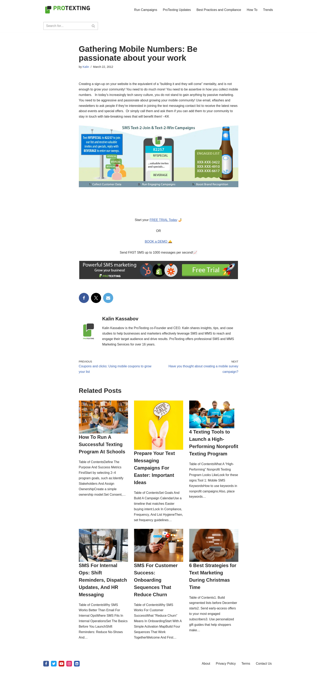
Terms (246, 671)
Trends (268, 10)
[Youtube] (61, 672)
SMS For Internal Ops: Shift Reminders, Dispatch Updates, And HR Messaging (103, 587)
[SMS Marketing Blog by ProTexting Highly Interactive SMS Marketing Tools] (67, 10)
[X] (54, 672)
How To (252, 10)
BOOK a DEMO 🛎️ (158, 242)
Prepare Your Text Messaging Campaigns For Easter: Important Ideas (154, 469)
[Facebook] (46, 672)
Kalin (86, 66)
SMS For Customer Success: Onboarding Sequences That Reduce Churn (156, 587)
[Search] (66, 26)
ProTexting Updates (176, 10)
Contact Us (264, 671)
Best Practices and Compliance (218, 10)
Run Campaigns (144, 10)
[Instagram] (69, 672)
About (206, 671)
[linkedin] (77, 672)
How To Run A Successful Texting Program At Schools (102, 446)
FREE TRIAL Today (163, 220)
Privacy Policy (226, 671)
